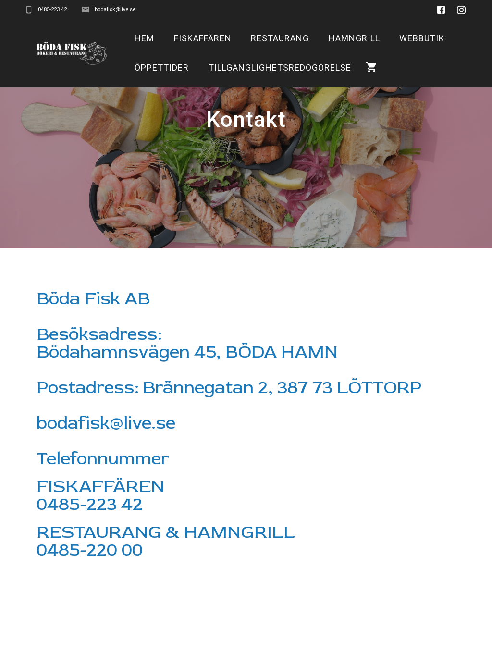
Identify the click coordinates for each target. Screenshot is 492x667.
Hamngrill (354, 38)
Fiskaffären (203, 38)
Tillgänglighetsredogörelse (280, 67)
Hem (144, 38)
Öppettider (162, 67)
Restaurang (280, 38)
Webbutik (421, 38)
